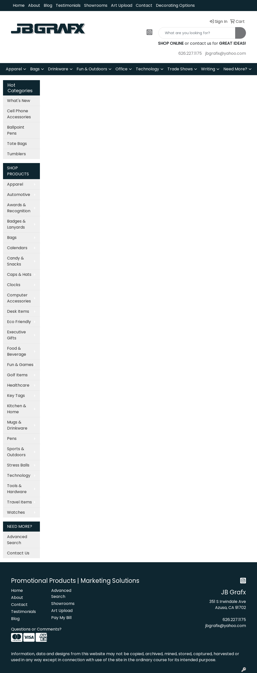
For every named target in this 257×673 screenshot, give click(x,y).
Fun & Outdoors (92, 69)
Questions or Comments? (36, 629)
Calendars (17, 248)
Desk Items (18, 311)
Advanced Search (17, 540)
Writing (208, 69)
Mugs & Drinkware (17, 425)
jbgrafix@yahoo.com (225, 53)
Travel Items (19, 502)
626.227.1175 (190, 53)
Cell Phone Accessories (19, 114)
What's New (18, 100)
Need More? (235, 69)
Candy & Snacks (15, 261)
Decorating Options (175, 5)
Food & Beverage (16, 351)
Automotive (18, 194)
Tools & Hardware (17, 489)
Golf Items (17, 375)
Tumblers (16, 154)
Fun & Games (20, 365)
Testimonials (68, 5)
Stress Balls (18, 465)
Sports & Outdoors (16, 452)
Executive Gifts (16, 335)
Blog (48, 5)
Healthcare (18, 385)
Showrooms (95, 5)
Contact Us (18, 553)
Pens (12, 438)
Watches (16, 512)
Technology (147, 69)
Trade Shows (180, 69)
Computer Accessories (19, 298)
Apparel (14, 69)
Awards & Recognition (18, 208)
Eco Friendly (19, 322)
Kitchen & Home (16, 409)
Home (19, 5)
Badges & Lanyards (16, 224)
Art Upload (121, 5)
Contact (144, 5)
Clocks (13, 285)
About (34, 5)
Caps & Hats (19, 274)
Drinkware (58, 69)
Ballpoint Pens (15, 130)
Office (121, 69)
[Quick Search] (196, 33)
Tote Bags (17, 143)
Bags (35, 69)
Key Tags (16, 395)
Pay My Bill (61, 617)
